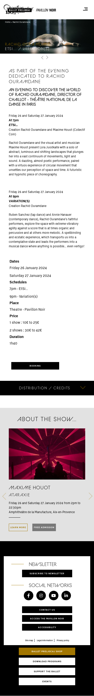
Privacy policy (63, 640)
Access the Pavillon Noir (47, 618)
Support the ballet (47, 671)
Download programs (47, 661)
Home (7, 22)
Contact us (47, 609)
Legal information (45, 640)
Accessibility (47, 627)
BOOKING (35, 365)
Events (47, 681)
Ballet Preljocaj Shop (47, 651)
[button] (43, 58)
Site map (29, 640)
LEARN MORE (18, 527)
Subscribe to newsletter (47, 573)
